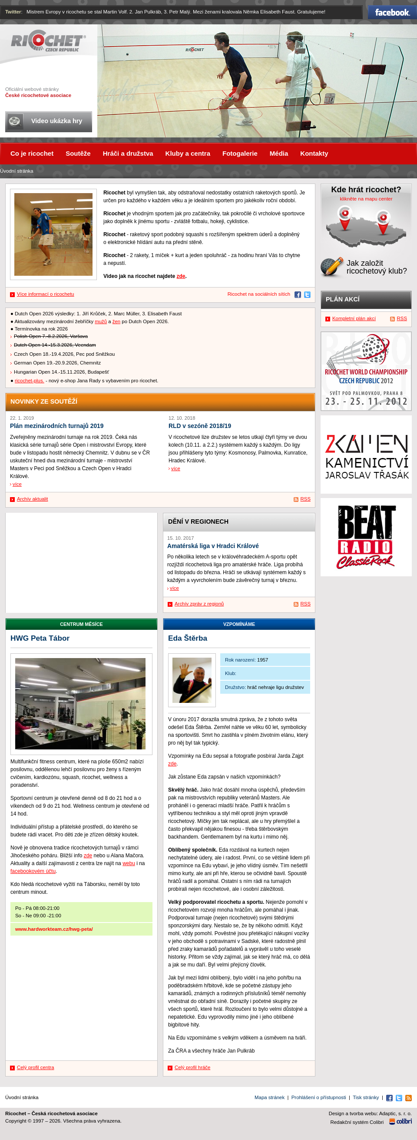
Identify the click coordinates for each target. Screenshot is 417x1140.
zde (181, 276)
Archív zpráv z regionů (199, 603)
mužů (101, 321)
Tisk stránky (366, 1097)
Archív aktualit (32, 498)
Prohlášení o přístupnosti (318, 1097)
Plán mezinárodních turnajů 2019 (56, 426)
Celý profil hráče (192, 1067)
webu (128, 863)
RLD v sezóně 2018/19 (200, 426)
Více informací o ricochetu (45, 294)
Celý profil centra (35, 1067)
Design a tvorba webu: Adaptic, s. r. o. (370, 1113)
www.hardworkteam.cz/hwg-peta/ (54, 929)
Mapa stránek (270, 1097)
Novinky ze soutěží (43, 401)
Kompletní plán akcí (354, 318)
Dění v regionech (198, 521)
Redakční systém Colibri (357, 1122)
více (17, 484)
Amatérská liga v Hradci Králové (213, 546)
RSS (306, 498)
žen (116, 321)
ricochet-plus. (29, 380)
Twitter (13, 11)
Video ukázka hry (56, 120)
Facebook (392, 12)
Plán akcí (343, 299)
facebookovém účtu (33, 871)
